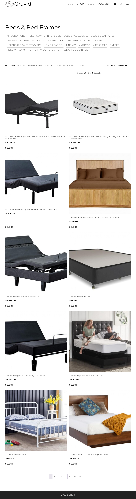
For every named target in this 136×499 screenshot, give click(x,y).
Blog (91, 4)
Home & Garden (53, 45)
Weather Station (50, 49)
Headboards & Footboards (24, 45)
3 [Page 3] (58, 476)
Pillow (11, 49)
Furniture (74, 40)
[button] (127, 4)
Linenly (71, 45)
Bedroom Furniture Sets (45, 35)
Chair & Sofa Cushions (21, 40)
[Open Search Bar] (121, 4)
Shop (80, 4)
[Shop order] (117, 65)
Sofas (22, 49)
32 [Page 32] (79, 476)
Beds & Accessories (76, 35)
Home (69, 4)
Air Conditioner (17, 35)
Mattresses (100, 45)
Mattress (84, 45)
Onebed (115, 45)
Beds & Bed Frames (102, 35)
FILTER (10, 65)
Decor (41, 40)
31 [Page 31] (75, 476)
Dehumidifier (56, 40)
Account (104, 4)
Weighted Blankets (76, 49)
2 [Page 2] (54, 476)
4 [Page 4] (61, 476)
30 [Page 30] (70, 476)
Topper (33, 49)
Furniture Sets (93, 40)
